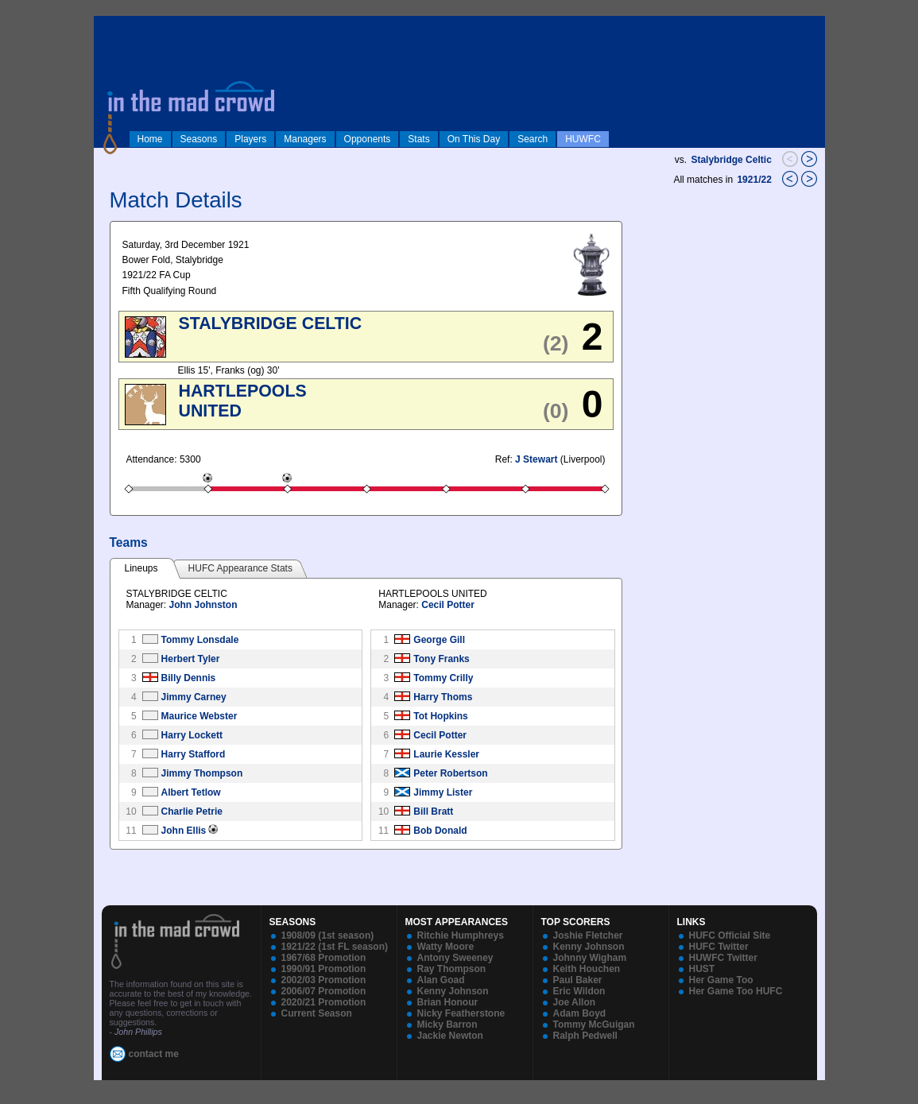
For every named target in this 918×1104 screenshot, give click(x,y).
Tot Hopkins (440, 716)
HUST (702, 968)
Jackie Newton (450, 1035)
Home (150, 139)
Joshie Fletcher (588, 935)
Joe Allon (574, 1002)
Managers (305, 139)
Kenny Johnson (453, 991)
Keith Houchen (587, 968)
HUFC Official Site (730, 935)
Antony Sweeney (455, 957)
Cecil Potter (447, 604)
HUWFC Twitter (723, 957)
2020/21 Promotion (323, 1002)
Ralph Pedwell (585, 1035)
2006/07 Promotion (323, 991)
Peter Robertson (450, 773)
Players (250, 139)
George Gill (439, 639)
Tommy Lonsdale (200, 639)
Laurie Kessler (446, 754)
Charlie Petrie (192, 811)
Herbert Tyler (190, 658)
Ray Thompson (451, 968)
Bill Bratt (433, 811)
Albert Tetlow (191, 792)
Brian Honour (447, 1002)
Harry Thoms (442, 697)
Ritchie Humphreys (460, 935)
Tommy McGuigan (594, 1024)
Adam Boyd (579, 1013)
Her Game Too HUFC (736, 991)
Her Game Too (721, 980)
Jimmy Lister (442, 792)
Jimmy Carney (194, 697)
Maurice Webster (199, 716)
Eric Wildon (579, 991)
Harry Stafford (193, 754)
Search (532, 139)
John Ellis (184, 830)
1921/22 (755, 179)
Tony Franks (441, 658)
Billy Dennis (188, 678)
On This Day (473, 139)
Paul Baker (577, 980)
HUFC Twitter (719, 946)
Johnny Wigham (590, 957)
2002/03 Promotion (323, 980)
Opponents (367, 139)
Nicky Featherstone (461, 1013)
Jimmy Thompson (202, 773)
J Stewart (536, 459)
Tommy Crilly (443, 678)
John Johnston (203, 604)
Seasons (199, 139)
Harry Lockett (192, 735)
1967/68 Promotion (323, 957)
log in (110, 25)
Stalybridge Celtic (731, 159)
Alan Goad (441, 980)
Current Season (316, 1013)
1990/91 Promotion (323, 968)
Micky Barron (447, 1024)
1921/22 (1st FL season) (335, 946)
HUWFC (583, 139)
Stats (418, 139)
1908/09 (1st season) (327, 935)
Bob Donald (440, 830)
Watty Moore (445, 946)
